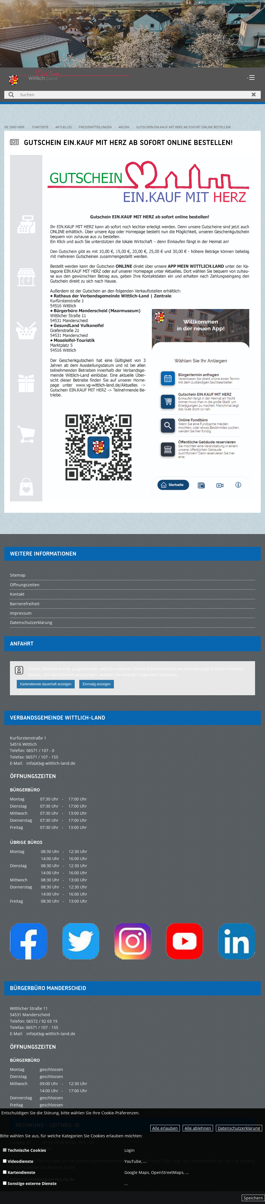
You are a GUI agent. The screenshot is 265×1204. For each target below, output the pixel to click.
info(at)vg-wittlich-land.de (50, 763)
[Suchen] (132, 95)
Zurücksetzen (254, 94)
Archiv (124, 127)
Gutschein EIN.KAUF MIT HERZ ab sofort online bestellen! (183, 127)
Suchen (11, 94)
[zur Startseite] (69, 77)
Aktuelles (63, 127)
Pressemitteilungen (95, 127)
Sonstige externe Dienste (30, 1183)
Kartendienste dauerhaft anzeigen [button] (45, 684)
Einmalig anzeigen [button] (96, 684)
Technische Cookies (24, 1150)
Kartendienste (19, 1172)
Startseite (40, 127)
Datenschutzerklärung (239, 1128)
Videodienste (18, 1161)
